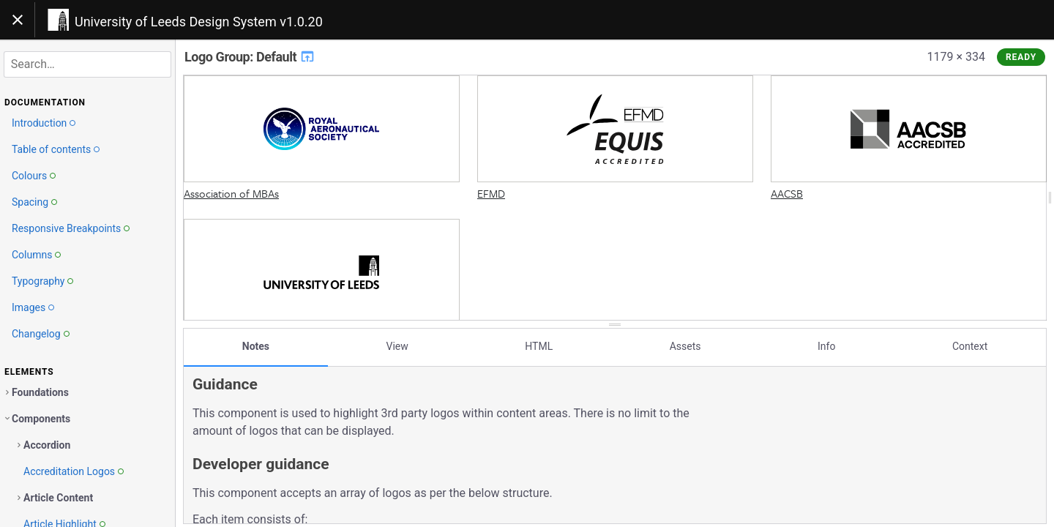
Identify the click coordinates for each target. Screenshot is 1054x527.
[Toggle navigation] (17, 19)
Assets (685, 346)
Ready (1021, 57)
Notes (255, 346)
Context (969, 346)
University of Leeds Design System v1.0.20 (199, 21)
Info (826, 346)
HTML (539, 346)
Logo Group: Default (249, 56)
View (397, 346)
